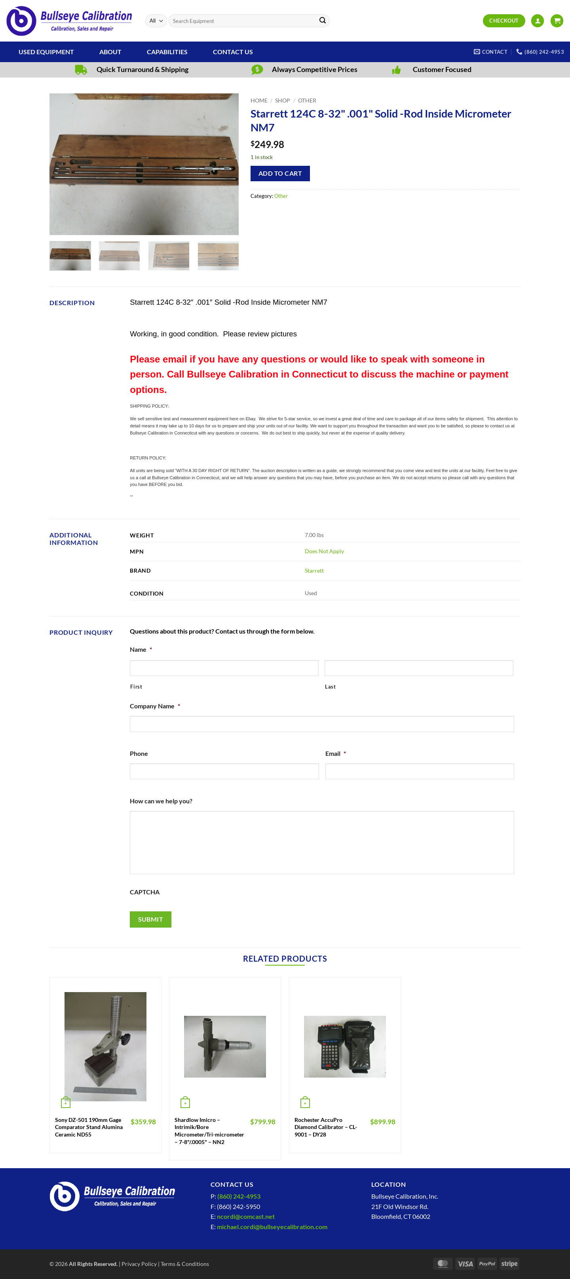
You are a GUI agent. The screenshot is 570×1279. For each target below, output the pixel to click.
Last (330, 686)
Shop (282, 100)
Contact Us (233, 51)
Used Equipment (46, 51)
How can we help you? (161, 801)
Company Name (155, 706)
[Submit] (322, 21)
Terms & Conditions (185, 1263)
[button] (537, 20)
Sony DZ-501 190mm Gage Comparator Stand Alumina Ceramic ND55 (89, 1127)
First (136, 686)
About (110, 51)
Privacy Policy (139, 1263)
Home (259, 100)
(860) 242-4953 (238, 1196)
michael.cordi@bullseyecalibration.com (272, 1226)
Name (141, 649)
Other (307, 100)
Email (335, 753)
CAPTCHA (145, 892)
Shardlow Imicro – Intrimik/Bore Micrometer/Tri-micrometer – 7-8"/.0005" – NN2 (209, 1130)
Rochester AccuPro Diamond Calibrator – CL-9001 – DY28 (325, 1127)
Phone (139, 753)
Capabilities (167, 51)
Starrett (314, 570)
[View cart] (557, 20)
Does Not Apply (324, 551)
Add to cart (280, 173)
